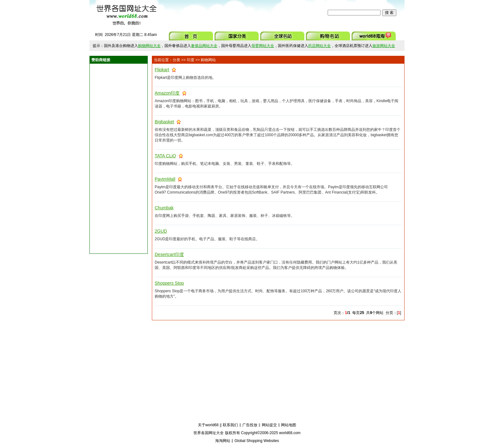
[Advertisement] (243, 12)
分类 (176, 60)
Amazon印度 (167, 93)
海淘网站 (222, 441)
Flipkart (162, 69)
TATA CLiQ (165, 155)
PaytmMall (165, 179)
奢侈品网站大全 (204, 46)
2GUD (161, 231)
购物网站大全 (149, 46)
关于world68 (208, 425)
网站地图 (288, 425)
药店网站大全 (319, 46)
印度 (190, 60)
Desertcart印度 (169, 254)
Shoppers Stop (169, 283)
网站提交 (269, 425)
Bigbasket (164, 121)
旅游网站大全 (383, 46)
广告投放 (249, 425)
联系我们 (230, 425)
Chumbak (164, 207)
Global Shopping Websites (256, 441)
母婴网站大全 (262, 46)
